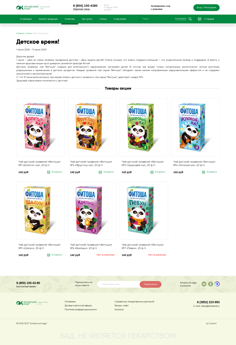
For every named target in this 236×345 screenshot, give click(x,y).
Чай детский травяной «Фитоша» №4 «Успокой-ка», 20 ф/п (194, 164)
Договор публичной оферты (78, 306)
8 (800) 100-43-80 (28, 283)
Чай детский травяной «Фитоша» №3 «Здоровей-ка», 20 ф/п (143, 164)
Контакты (119, 310)
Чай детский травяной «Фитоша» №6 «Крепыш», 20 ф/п (91, 247)
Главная (20, 34)
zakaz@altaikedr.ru (210, 306)
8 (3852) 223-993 (208, 302)
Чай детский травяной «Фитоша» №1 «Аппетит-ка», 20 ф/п (39, 164)
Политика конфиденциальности (81, 310)
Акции (29, 34)
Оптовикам (70, 302)
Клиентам (70, 20)
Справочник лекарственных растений (134, 302)
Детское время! (41, 34)
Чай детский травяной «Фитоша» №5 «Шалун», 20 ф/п (39, 247)
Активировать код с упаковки (162, 8)
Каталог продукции (48, 20)
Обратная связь (85, 9)
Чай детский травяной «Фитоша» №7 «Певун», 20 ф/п (143, 247)
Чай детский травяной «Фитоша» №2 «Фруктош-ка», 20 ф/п (91, 164)
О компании (26, 20)
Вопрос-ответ (121, 306)
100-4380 (89, 6)
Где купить (87, 20)
